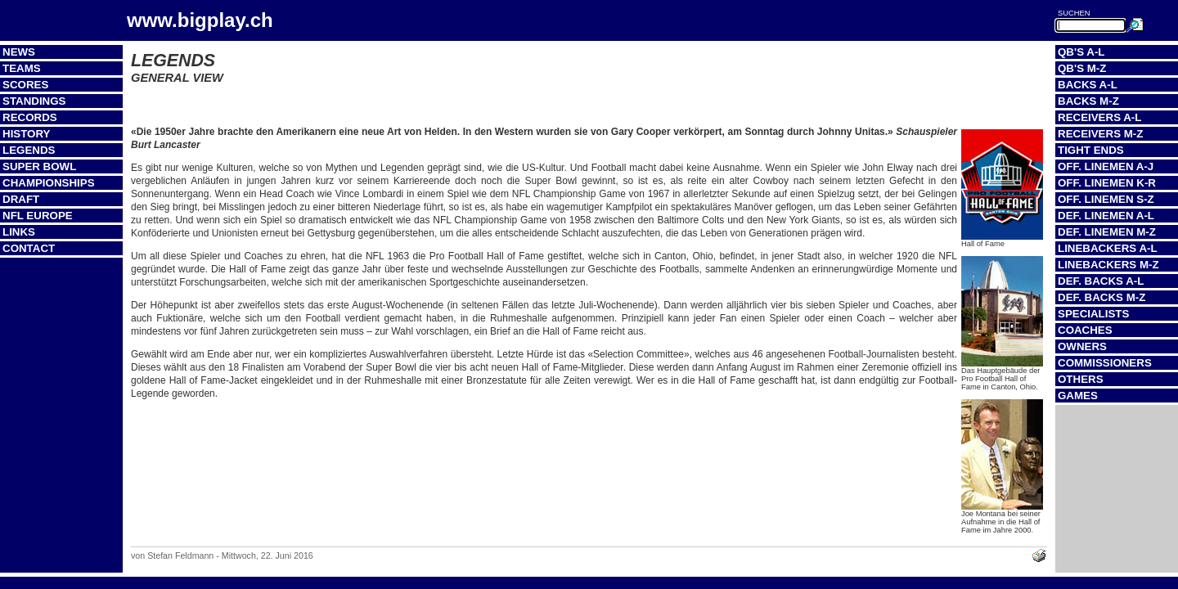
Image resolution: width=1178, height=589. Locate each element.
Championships (48, 183)
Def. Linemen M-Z (1107, 232)
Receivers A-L (1099, 117)
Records (29, 117)
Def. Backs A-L (1101, 281)
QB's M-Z (1082, 68)
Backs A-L (1087, 85)
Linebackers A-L (1108, 248)
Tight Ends (1091, 150)
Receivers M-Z (1100, 134)
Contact (28, 248)
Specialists (1093, 314)
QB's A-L (1081, 52)
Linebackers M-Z (1108, 265)
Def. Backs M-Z (1101, 297)
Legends (28, 150)
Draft (20, 199)
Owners (1082, 346)
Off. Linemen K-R (1107, 183)
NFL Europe (37, 215)
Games (1078, 395)
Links (18, 232)
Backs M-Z (1088, 101)
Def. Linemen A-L (1106, 215)
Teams (21, 68)
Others (1081, 379)
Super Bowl (39, 166)
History (26, 134)
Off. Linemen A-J (1105, 166)
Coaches (1085, 330)
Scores (25, 85)
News (18, 52)
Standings (34, 101)
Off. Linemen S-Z (1106, 199)
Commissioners (1105, 363)
